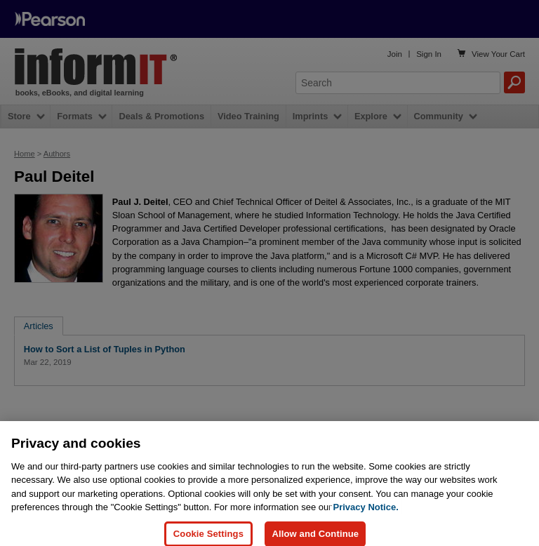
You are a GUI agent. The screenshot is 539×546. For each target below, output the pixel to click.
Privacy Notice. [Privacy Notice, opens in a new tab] (366, 515)
